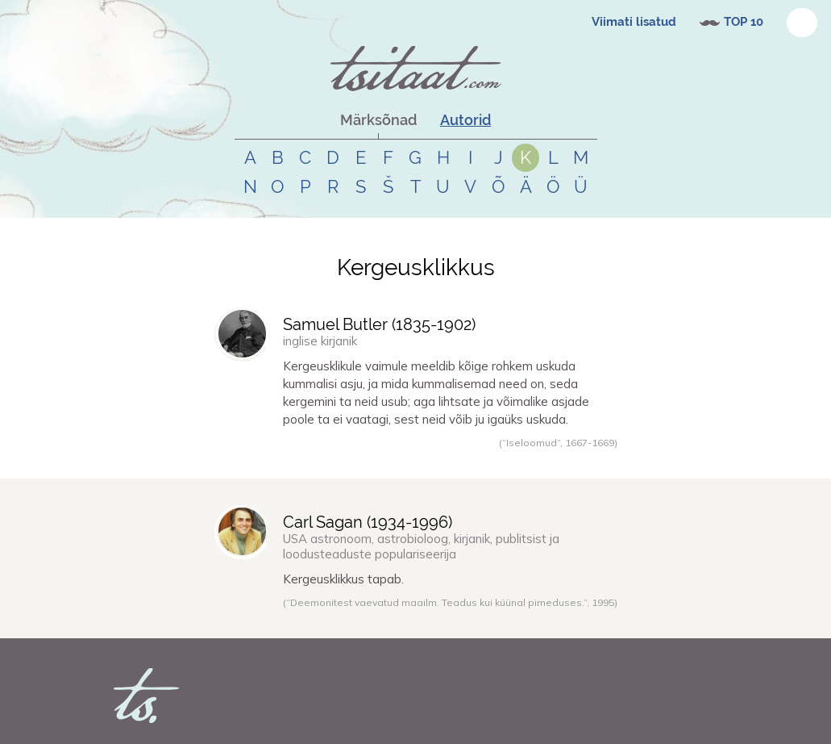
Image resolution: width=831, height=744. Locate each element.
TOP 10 (743, 22)
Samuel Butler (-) (379, 324)
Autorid (465, 119)
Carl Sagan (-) (367, 522)
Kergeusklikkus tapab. (343, 579)
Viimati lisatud (634, 22)
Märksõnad (378, 119)
